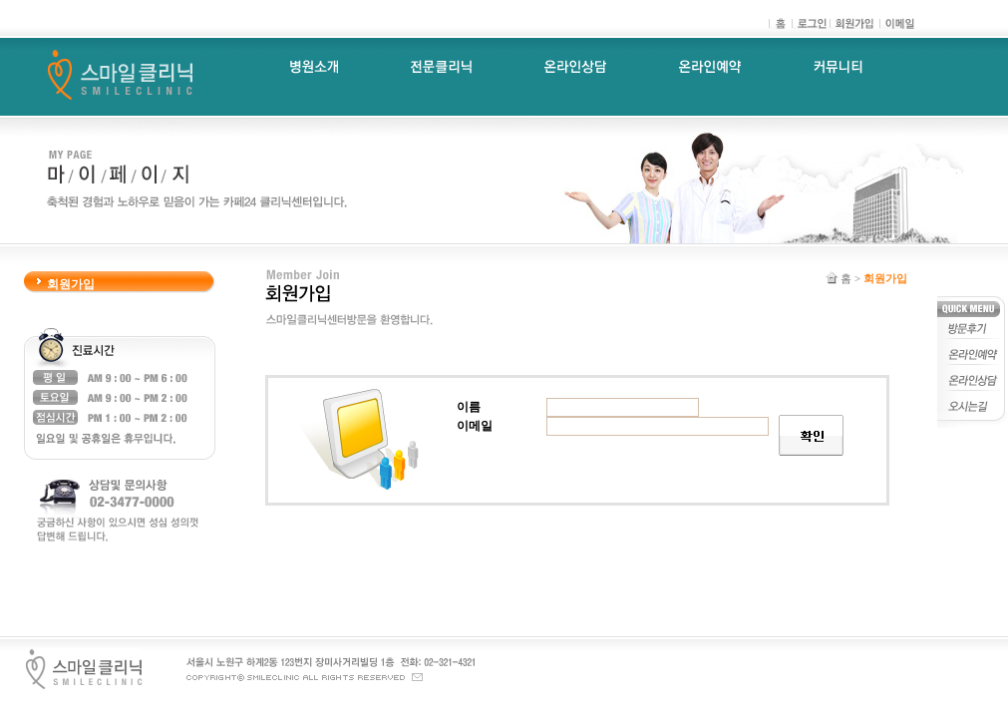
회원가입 (71, 284)
